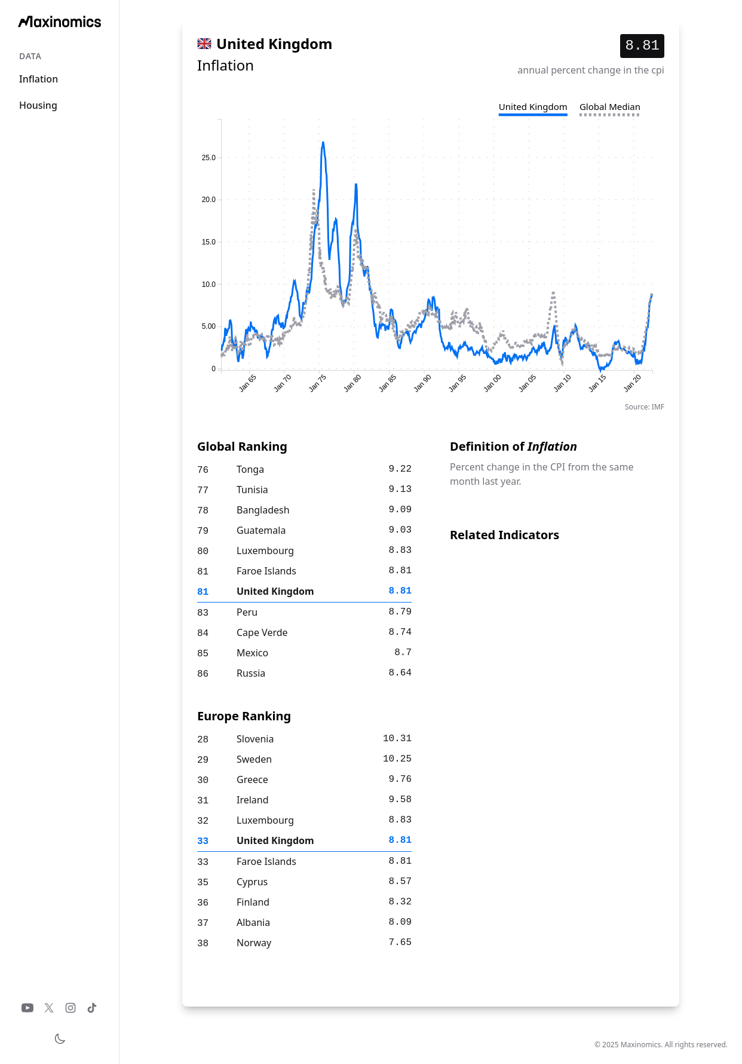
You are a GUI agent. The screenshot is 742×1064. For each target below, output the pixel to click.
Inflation (38, 78)
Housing (38, 105)
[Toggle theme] (59, 1039)
